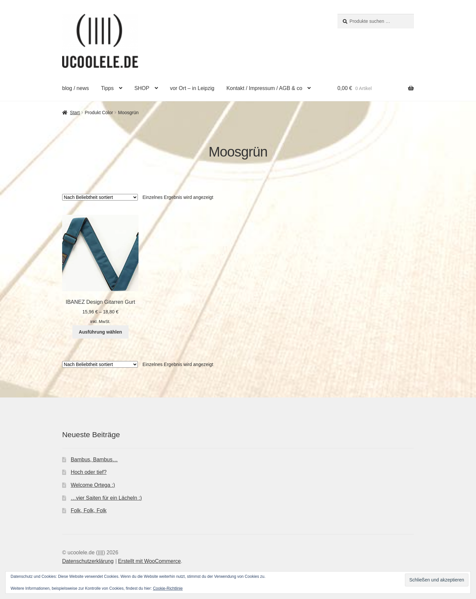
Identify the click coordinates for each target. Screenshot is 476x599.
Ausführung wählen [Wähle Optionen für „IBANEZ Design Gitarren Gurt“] (100, 332)
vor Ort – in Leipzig (192, 88)
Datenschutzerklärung (88, 561)
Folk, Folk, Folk (88, 510)
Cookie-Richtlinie (168, 588)
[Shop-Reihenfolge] (100, 197)
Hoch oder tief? (89, 472)
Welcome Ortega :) (93, 485)
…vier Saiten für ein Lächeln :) (106, 498)
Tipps (107, 88)
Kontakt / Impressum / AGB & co (264, 88)
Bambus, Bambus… (94, 459)
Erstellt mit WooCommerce (149, 561)
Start (75, 112)
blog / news (75, 88)
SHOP (141, 88)
